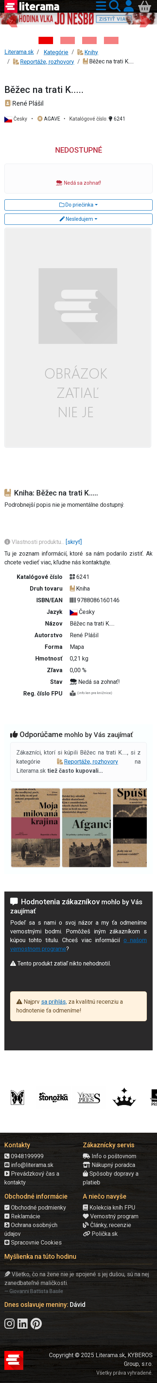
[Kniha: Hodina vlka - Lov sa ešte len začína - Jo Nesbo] (46, 40)
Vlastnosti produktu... (35, 541)
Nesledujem (76, 219)
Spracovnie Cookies (33, 1242)
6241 (117, 119)
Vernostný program (110, 1216)
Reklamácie (22, 1216)
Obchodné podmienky (35, 1207)
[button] (99, 6)
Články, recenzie (107, 1225)
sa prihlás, (54, 1001)
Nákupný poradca (109, 1164)
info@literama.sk (28, 1164)
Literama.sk (19, 51)
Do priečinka (76, 205)
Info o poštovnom (109, 1156)
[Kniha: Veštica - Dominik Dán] (67, 40)
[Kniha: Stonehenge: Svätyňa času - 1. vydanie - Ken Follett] (111, 40)
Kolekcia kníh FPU (109, 1207)
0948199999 (24, 1156)
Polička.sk (100, 1233)
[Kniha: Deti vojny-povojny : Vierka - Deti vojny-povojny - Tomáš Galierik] (89, 40)
